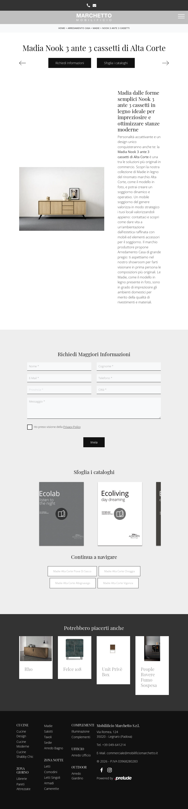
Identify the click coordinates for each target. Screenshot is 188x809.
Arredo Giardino (77, 775)
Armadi (49, 783)
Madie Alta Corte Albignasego (72, 583)
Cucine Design (21, 733)
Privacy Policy (72, 427)
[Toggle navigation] (181, 16)
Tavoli (48, 737)
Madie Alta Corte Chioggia (119, 571)
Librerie (21, 778)
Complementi (81, 737)
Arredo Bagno (53, 748)
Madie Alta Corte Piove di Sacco (72, 571)
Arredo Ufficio (81, 755)
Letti (47, 766)
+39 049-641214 (114, 745)
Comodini (50, 772)
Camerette (51, 789)
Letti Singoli (52, 777)
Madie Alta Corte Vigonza (118, 583)
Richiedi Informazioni (69, 63)
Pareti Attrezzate (23, 786)
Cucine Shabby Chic (24, 754)
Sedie (48, 742)
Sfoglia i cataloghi (116, 63)
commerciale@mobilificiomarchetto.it (132, 753)
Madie (96, 28)
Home (61, 28)
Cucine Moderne (22, 744)
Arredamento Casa (79, 28)
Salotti (48, 731)
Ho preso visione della (57, 427)
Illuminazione (81, 731)
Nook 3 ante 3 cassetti (116, 28)
